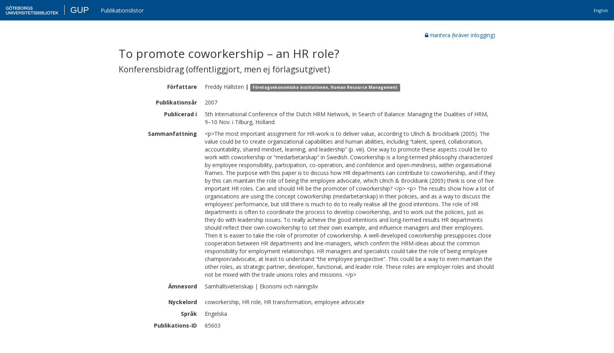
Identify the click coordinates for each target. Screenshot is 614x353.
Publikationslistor (122, 10)
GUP (79, 10)
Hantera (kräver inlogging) (460, 35)
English (601, 10)
